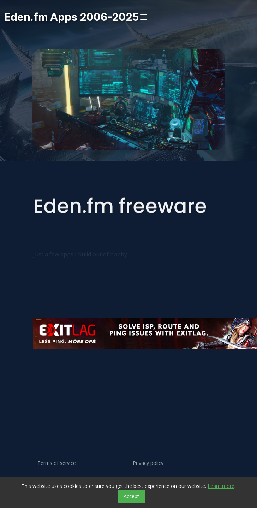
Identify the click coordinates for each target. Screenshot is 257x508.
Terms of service (56, 463)
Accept (131, 496)
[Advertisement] (123, 377)
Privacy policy (148, 463)
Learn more (221, 486)
